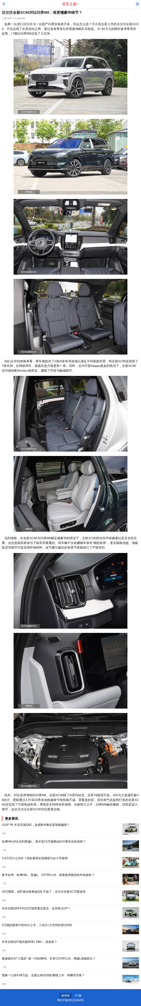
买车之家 (69, 4)
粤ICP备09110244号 (70, 1000)
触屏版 (66, 995)
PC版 (78, 995)
